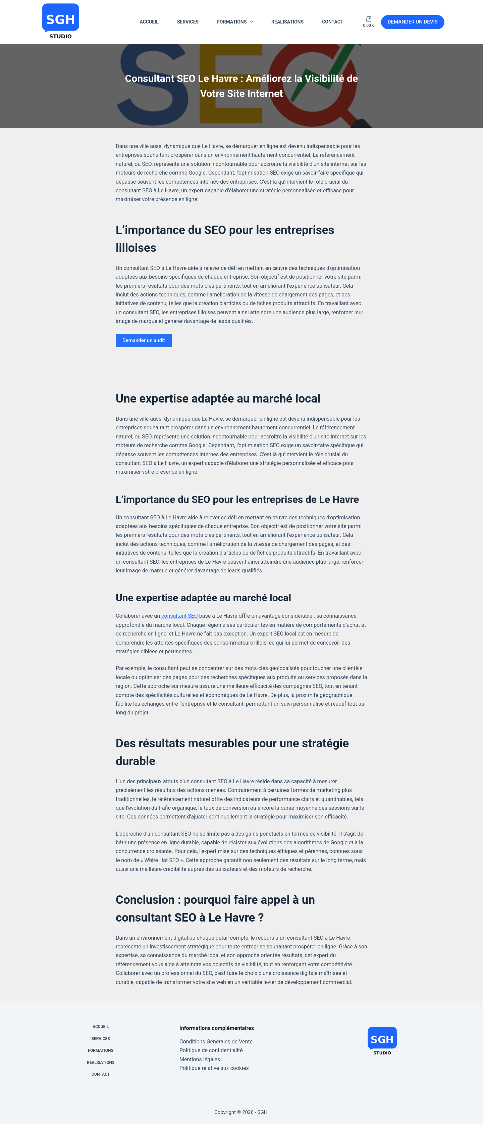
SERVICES (188, 22)
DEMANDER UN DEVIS (413, 22)
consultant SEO (179, 616)
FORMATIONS (236, 22)
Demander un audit (143, 340)
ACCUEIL (149, 22)
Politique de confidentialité (211, 1050)
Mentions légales (199, 1059)
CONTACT (332, 22)
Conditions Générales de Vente (216, 1041)
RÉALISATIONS (287, 22)
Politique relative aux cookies (214, 1068)
